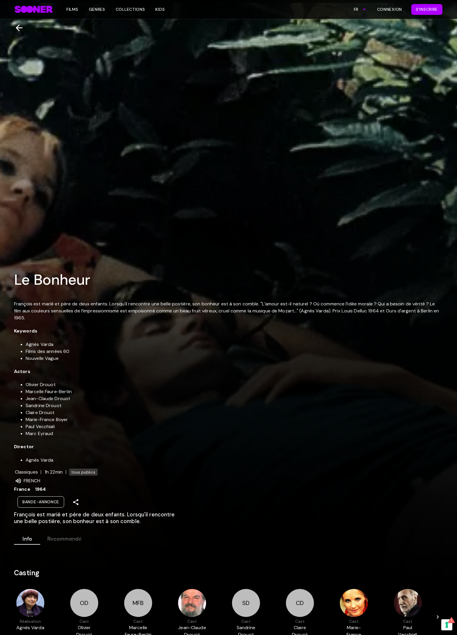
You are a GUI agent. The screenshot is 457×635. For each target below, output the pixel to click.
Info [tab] (27, 538)
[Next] (438, 617)
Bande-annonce (40, 501)
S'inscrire (427, 9)
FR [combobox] (356, 9)
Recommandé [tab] (64, 538)
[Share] (76, 502)
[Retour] (17, 27)
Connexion (389, 9)
